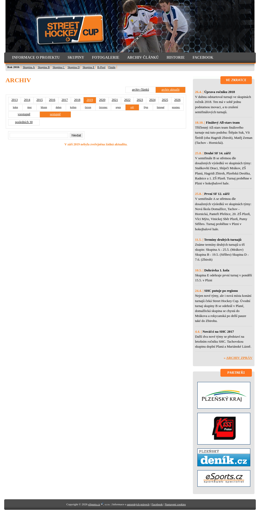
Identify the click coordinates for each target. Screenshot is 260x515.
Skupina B (44, 67)
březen (44, 107)
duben (58, 107)
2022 (127, 100)
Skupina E (89, 67)
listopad (160, 107)
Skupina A (29, 67)
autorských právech (138, 504)
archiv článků (140, 89)
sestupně (55, 114)
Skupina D (73, 67)
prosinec (176, 107)
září (132, 107)
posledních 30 (24, 122)
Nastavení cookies (175, 504)
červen (88, 107)
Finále (112, 67)
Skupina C (59, 67)
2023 (140, 100)
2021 (115, 100)
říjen (146, 107)
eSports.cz (94, 504)
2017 (65, 100)
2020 (102, 100)
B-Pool (101, 67)
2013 (14, 100)
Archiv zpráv (239, 358)
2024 (152, 100)
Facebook (157, 504)
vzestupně (24, 114)
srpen (118, 107)
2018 (77, 100)
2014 (27, 100)
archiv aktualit (170, 89)
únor (29, 107)
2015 (39, 100)
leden (15, 107)
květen (73, 107)
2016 (52, 100)
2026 (177, 100)
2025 (165, 100)
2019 (89, 100)
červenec (103, 107)
